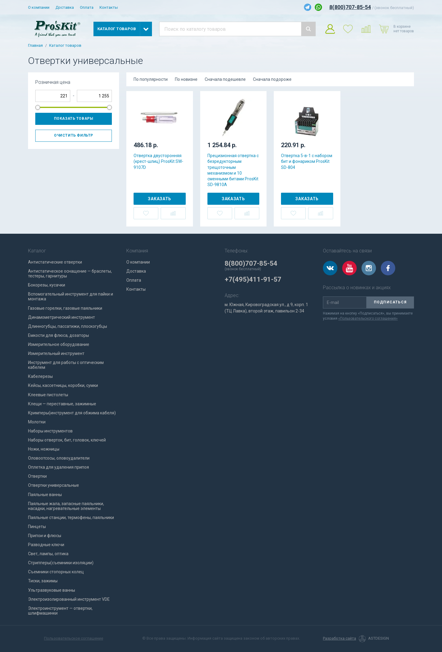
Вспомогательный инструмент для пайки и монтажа (70, 296)
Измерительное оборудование (58, 344)
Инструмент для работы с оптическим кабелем (66, 365)
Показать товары (73, 118)
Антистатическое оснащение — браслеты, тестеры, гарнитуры (70, 273)
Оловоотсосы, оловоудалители (59, 458)
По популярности (151, 79)
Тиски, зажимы (43, 580)
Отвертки (37, 476)
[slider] (37, 107)
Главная (35, 45)
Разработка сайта (339, 638)
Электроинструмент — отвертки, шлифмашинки (60, 611)
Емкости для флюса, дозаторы (58, 335)
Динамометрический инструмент (61, 317)
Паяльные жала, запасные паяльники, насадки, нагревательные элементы (66, 506)
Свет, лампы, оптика (48, 553)
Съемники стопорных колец (56, 571)
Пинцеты (37, 526)
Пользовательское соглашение (73, 638)
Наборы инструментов (50, 431)
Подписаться (390, 302)
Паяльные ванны (45, 494)
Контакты (108, 7)
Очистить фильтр (73, 135)
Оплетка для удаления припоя (58, 467)
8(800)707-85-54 (350, 7)
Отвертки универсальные (53, 485)
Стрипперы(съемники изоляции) (60, 562)
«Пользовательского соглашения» (368, 318)
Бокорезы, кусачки (46, 285)
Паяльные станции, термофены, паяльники (71, 517)
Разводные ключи (46, 544)
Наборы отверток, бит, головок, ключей (67, 440)
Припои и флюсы (44, 535)
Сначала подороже (272, 79)
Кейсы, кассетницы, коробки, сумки (63, 385)
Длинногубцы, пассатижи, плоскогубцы (67, 326)
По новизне (186, 79)
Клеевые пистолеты (48, 394)
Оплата (86, 7)
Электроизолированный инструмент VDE (69, 599)
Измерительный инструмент (56, 353)
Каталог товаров (65, 45)
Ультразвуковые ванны (51, 590)
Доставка (64, 7)
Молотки (37, 421)
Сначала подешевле (225, 79)
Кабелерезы (40, 376)
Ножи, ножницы (43, 449)
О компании (38, 7)
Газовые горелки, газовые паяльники (65, 308)
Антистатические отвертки (55, 262)
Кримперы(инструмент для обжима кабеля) (72, 412)
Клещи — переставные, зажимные (62, 403)
